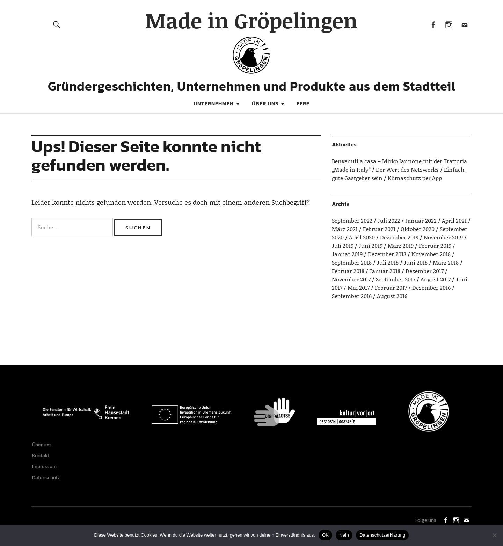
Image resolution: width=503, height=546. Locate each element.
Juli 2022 (389, 220)
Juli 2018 (388, 262)
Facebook (433, 24)
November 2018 (431, 254)
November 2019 (443, 237)
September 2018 (352, 262)
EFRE (303, 103)
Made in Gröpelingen (251, 20)
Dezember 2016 (431, 287)
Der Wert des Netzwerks (407, 169)
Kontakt (42, 457)
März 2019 (401, 246)
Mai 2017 (359, 287)
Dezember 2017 (425, 271)
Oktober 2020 (418, 229)
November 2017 (351, 279)
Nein (344, 535)
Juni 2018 (416, 262)
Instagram (449, 24)
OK (325, 535)
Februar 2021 (379, 229)
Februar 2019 (435, 246)
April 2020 (362, 237)
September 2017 (395, 279)
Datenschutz (47, 482)
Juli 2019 (342, 246)
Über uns (265, 103)
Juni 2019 (370, 246)
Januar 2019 (347, 254)
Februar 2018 (348, 271)
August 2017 (436, 279)
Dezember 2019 (399, 237)
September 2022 (352, 220)
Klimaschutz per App (415, 178)
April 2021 (454, 220)
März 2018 (446, 262)
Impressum (45, 469)
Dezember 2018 (387, 254)
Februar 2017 (391, 287)
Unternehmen (214, 103)
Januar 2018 (385, 271)
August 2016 (392, 296)
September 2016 (352, 296)
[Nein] (494, 535)
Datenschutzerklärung (382, 535)
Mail (464, 24)
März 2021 (345, 229)
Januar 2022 (421, 220)
